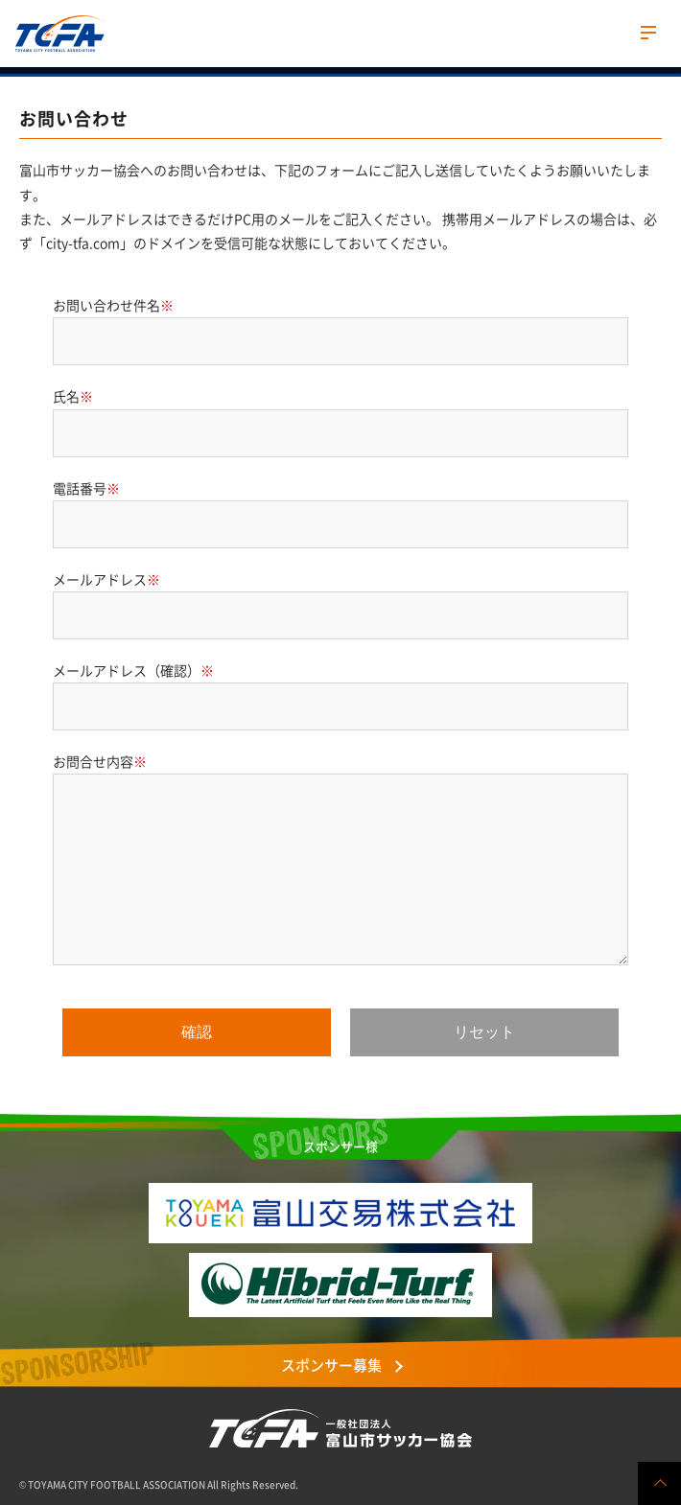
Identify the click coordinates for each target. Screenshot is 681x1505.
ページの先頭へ (659, 1483)
